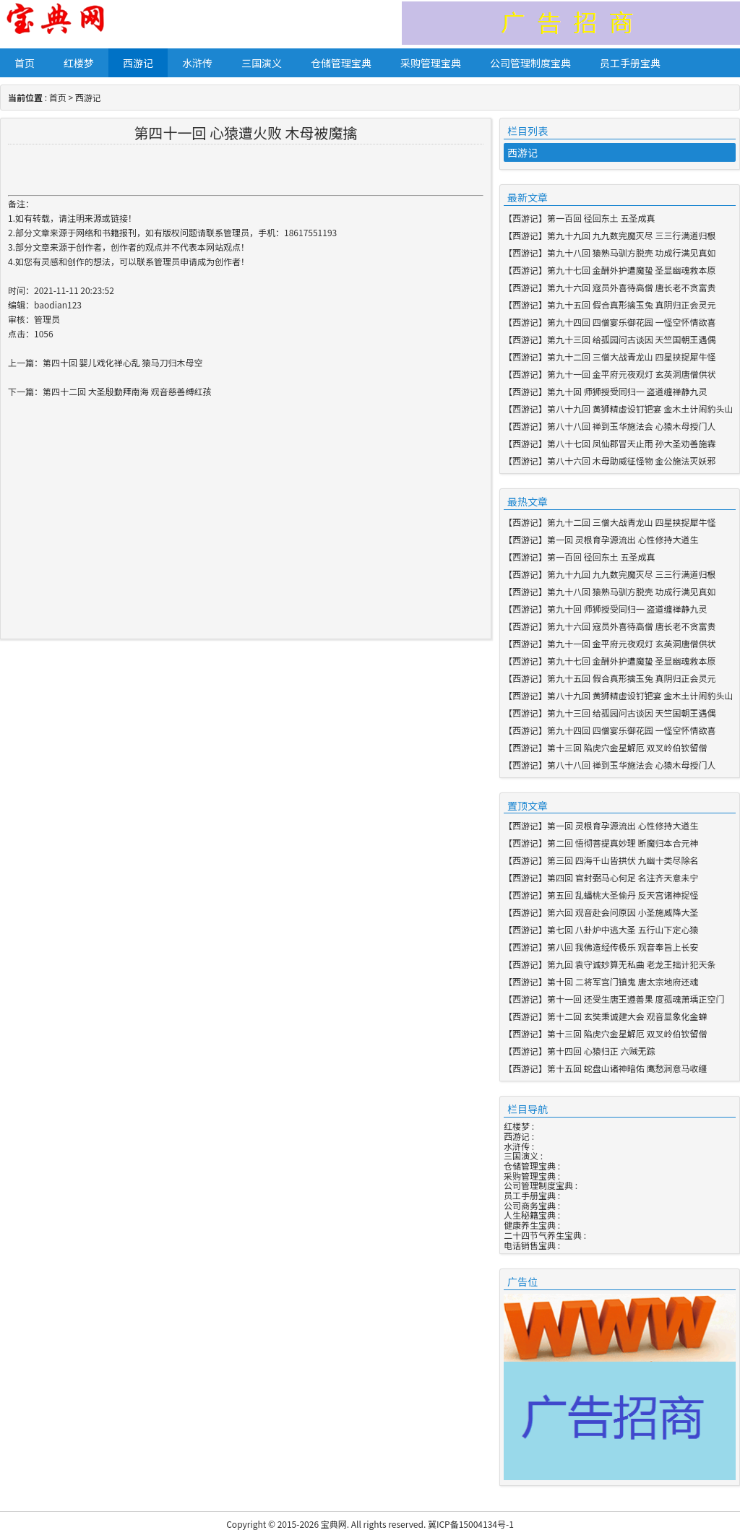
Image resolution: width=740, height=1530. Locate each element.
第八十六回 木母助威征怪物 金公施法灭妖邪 (631, 460)
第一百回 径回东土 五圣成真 (601, 218)
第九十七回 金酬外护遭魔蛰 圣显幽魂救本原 (631, 270)
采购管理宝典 (430, 63)
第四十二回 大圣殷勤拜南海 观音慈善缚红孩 (127, 391)
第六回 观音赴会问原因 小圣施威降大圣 (622, 912)
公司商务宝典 (530, 1205)
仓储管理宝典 (341, 63)
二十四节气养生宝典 (543, 1235)
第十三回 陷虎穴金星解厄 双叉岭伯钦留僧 (627, 747)
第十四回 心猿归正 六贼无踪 (601, 1051)
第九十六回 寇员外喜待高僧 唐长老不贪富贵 (631, 287)
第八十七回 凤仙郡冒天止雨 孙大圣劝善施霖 (631, 443)
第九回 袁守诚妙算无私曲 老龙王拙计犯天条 (631, 964)
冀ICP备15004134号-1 (471, 1524)
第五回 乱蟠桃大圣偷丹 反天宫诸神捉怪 (622, 895)
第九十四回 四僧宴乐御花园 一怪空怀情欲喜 (631, 322)
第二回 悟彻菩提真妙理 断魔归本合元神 (622, 843)
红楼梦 (79, 63)
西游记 (138, 63)
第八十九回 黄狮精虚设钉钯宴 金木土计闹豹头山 (640, 408)
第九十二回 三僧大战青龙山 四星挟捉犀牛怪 (631, 356)
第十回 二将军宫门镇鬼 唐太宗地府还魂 (622, 981)
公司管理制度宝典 (530, 63)
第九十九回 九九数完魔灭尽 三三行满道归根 (631, 235)
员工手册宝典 (630, 63)
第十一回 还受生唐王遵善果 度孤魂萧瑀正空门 (635, 999)
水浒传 (197, 63)
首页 (24, 63)
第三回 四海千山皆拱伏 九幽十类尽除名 (622, 860)
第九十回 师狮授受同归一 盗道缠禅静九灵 (627, 391)
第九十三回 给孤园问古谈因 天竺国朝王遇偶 (631, 339)
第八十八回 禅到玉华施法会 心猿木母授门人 (631, 426)
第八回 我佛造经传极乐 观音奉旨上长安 (622, 947)
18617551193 (310, 232)
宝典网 (334, 1524)
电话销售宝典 (530, 1245)
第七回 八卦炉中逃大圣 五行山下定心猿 (622, 929)
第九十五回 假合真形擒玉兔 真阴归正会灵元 (631, 304)
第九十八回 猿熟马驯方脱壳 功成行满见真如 (631, 252)
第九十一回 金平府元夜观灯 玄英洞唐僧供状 (631, 374)
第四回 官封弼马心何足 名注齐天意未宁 (622, 877)
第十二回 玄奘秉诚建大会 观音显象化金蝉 (627, 1016)
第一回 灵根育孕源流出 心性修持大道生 (622, 539)
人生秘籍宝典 (530, 1215)
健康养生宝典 (530, 1225)
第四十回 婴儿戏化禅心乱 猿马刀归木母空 (122, 362)
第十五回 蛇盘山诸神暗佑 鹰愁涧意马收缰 (627, 1068)
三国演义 (261, 63)
